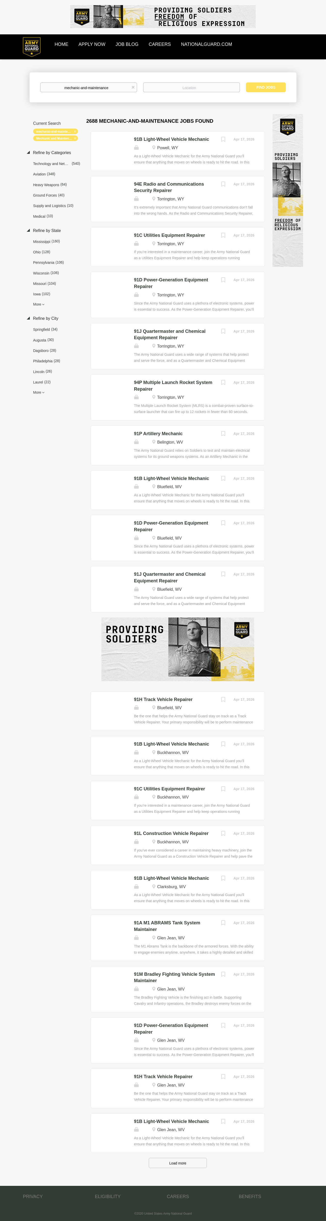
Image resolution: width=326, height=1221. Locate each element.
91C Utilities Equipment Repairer (169, 235)
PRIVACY (33, 1196)
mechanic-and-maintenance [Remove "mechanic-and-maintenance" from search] (56, 131)
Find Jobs (266, 87)
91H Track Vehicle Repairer (163, 699)
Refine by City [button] (45, 318)
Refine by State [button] (46, 230)
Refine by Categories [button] (51, 152)
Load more (177, 1163)
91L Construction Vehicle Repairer (171, 833)
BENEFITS (250, 1196)
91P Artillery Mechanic (158, 433)
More (37, 304)
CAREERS (178, 1196)
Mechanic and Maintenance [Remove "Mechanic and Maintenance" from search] (56, 138)
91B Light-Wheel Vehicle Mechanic (171, 139)
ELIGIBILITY (108, 1196)
